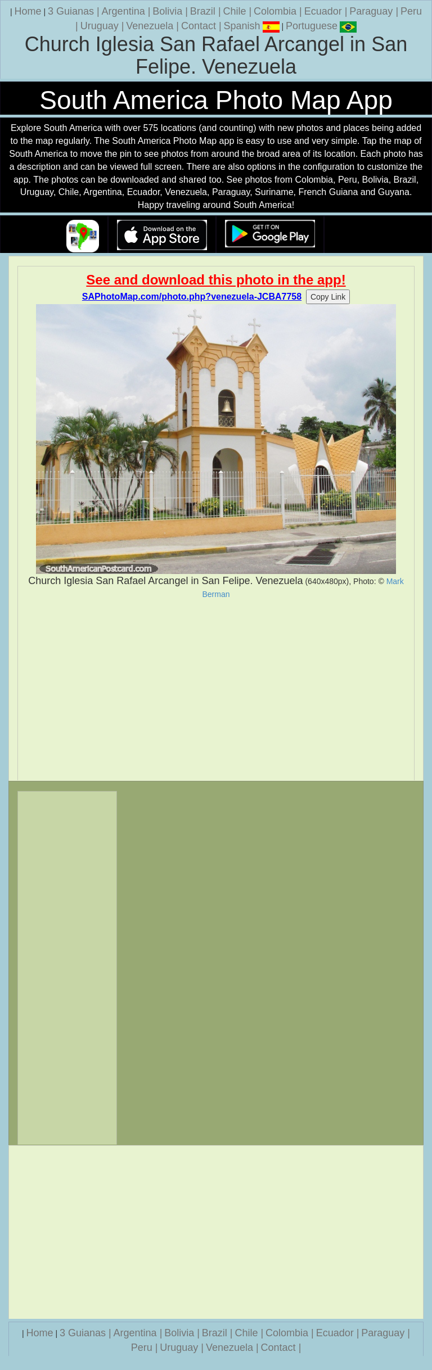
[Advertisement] (216, 689)
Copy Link (327, 296)
